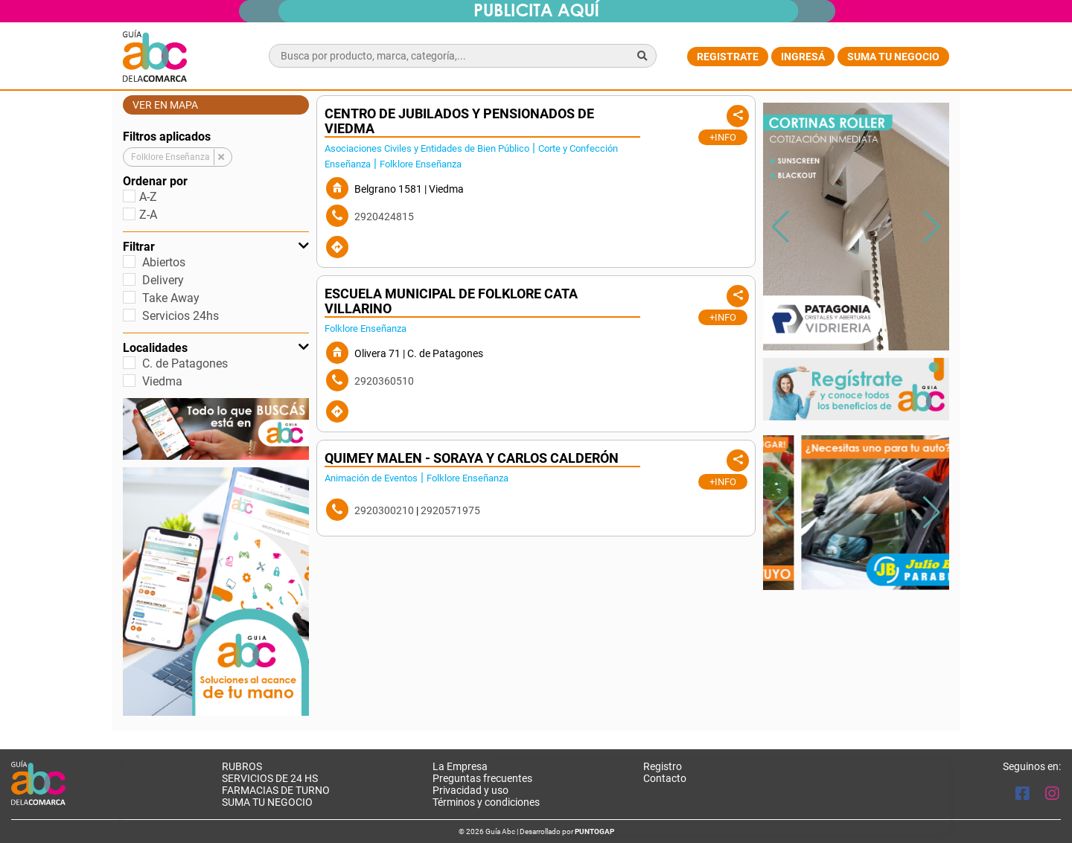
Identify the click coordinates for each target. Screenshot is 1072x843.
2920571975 (450, 510)
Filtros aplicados (167, 136)
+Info (722, 137)
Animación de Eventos (371, 478)
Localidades (216, 348)
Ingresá (803, 56)
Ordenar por (155, 181)
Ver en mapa (165, 105)
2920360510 (384, 381)
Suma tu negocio (893, 56)
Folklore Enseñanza (421, 164)
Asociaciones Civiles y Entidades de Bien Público (427, 148)
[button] (932, 227)
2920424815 (384, 216)
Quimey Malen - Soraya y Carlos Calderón (472, 458)
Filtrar (216, 247)
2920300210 (384, 510)
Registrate (728, 56)
